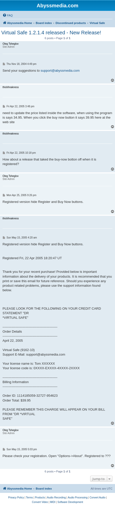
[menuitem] (8, 15)
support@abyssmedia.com (60, 70)
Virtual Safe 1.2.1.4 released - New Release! (51, 32)
